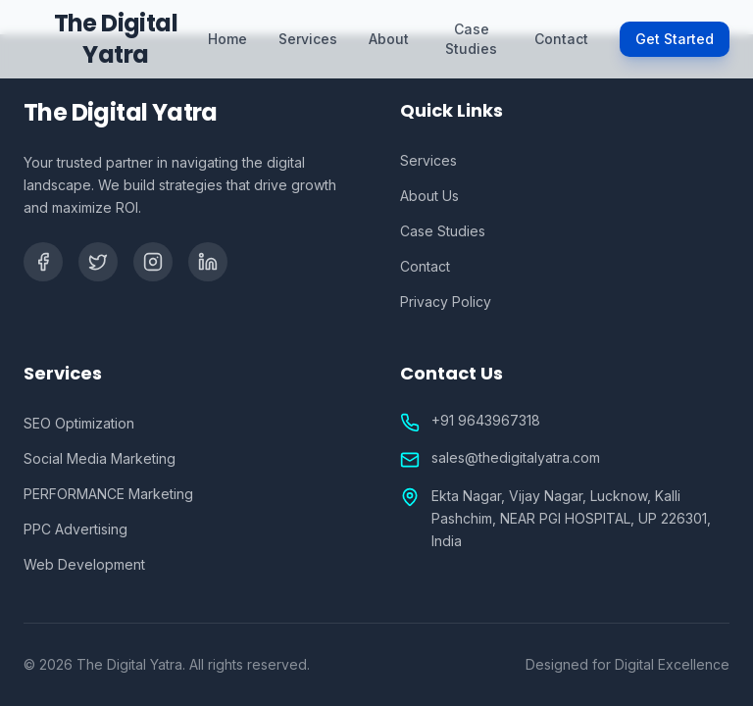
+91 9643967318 (485, 420)
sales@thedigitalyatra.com (515, 457)
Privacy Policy (445, 301)
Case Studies (471, 39)
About (389, 38)
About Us (429, 195)
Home (227, 38)
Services (307, 38)
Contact (561, 38)
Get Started (674, 38)
